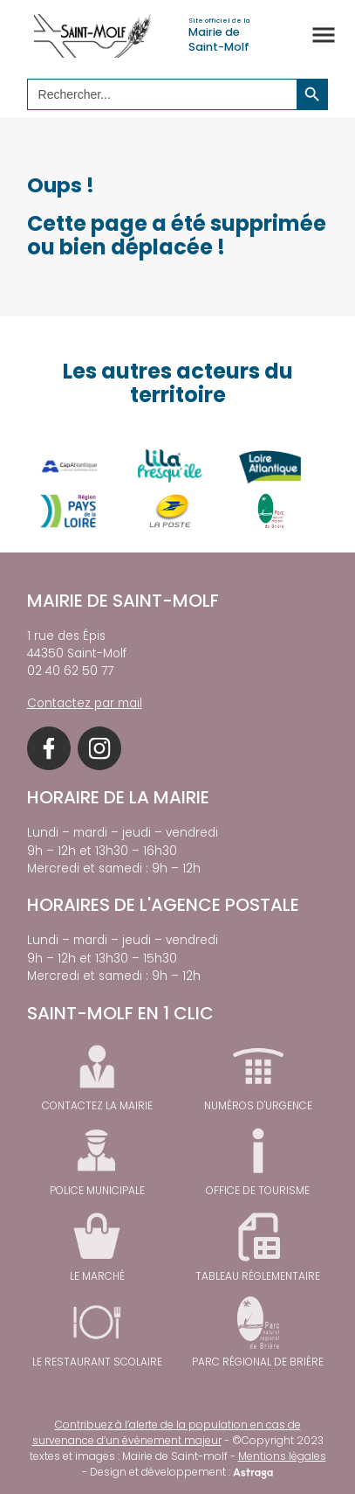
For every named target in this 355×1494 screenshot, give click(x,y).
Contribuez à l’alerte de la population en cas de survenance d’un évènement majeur (166, 1432)
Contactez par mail (84, 703)
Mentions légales (282, 1456)
